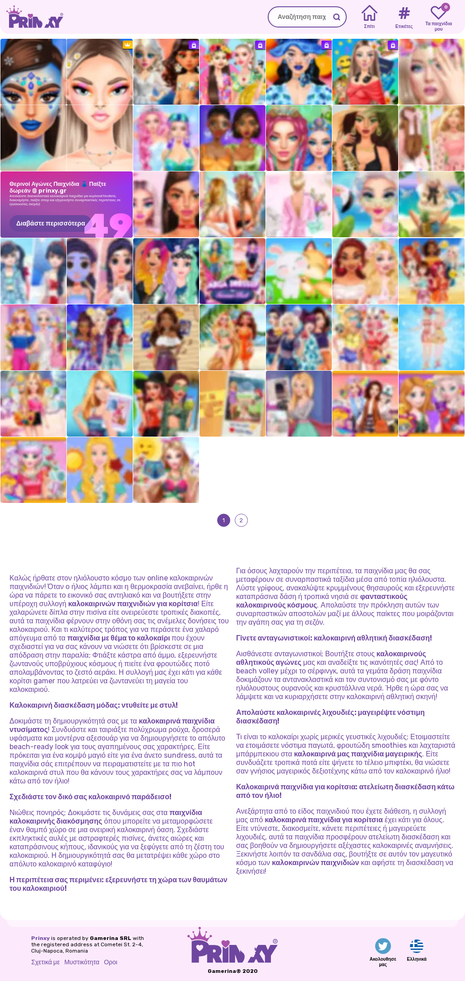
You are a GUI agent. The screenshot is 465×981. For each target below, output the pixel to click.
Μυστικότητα (81, 962)
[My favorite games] (438, 17)
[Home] (369, 17)
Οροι (110, 962)
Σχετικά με (45, 962)
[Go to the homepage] (31, 17)
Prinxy (40, 938)
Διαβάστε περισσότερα (50, 223)
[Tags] (404, 17)
